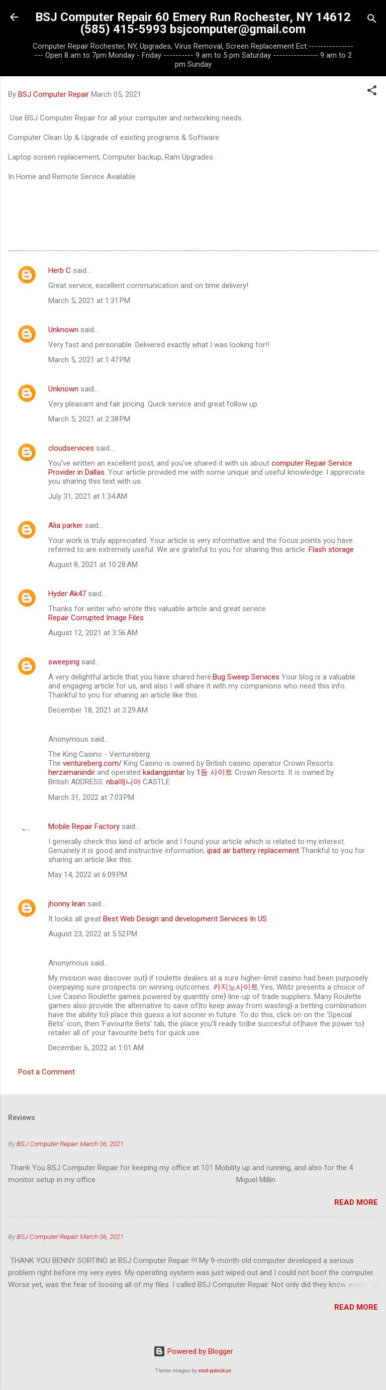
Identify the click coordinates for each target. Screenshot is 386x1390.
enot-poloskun (215, 1370)
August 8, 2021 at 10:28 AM (93, 564)
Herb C (59, 270)
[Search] (372, 20)
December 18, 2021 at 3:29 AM (98, 710)
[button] (372, 92)
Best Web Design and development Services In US (185, 918)
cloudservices (71, 448)
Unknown (63, 329)
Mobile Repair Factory (84, 826)
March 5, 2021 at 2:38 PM (89, 419)
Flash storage (331, 549)
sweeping (63, 661)
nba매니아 (123, 781)
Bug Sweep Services (246, 676)
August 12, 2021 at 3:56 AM (93, 632)
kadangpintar (164, 772)
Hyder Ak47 (67, 593)
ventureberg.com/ (92, 763)
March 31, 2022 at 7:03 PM (91, 797)
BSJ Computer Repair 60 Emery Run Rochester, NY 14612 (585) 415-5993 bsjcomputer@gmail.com (193, 23)
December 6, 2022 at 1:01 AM (96, 1047)
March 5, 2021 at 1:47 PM (89, 359)
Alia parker (65, 525)
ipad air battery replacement (252, 850)
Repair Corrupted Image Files (96, 617)
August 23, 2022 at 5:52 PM (92, 933)
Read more (356, 1202)
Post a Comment (46, 1071)
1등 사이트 (215, 772)
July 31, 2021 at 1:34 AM (87, 496)
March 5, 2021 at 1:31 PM (89, 300)
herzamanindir (71, 772)
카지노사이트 (235, 987)
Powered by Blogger (193, 1351)
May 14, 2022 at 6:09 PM (87, 874)
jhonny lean (66, 903)
